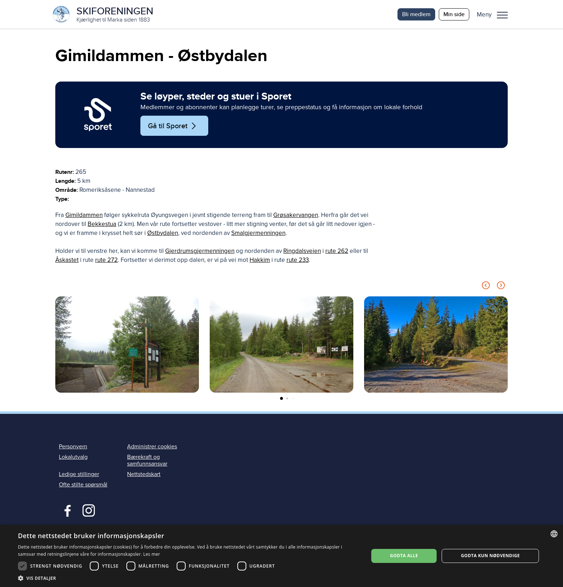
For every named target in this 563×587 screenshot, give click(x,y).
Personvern (73, 446)
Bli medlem (416, 14)
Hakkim (260, 260)
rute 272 (106, 260)
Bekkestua (102, 224)
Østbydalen (162, 233)
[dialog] (281, 556)
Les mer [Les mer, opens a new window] (151, 554)
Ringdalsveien (302, 251)
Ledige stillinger (79, 474)
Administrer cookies (152, 446)
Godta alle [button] (404, 556)
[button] (495, 14)
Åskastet (67, 260)
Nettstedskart (143, 474)
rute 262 (336, 251)
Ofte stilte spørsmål (83, 484)
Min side (454, 14)
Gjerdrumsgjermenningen (199, 251)
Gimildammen (84, 215)
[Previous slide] (486, 286)
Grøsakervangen (295, 215)
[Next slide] (501, 286)
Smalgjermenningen (258, 233)
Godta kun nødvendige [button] (490, 556)
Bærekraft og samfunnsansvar (147, 460)
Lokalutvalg (73, 457)
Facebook (66, 510)
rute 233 (298, 260)
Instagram (89, 510)
